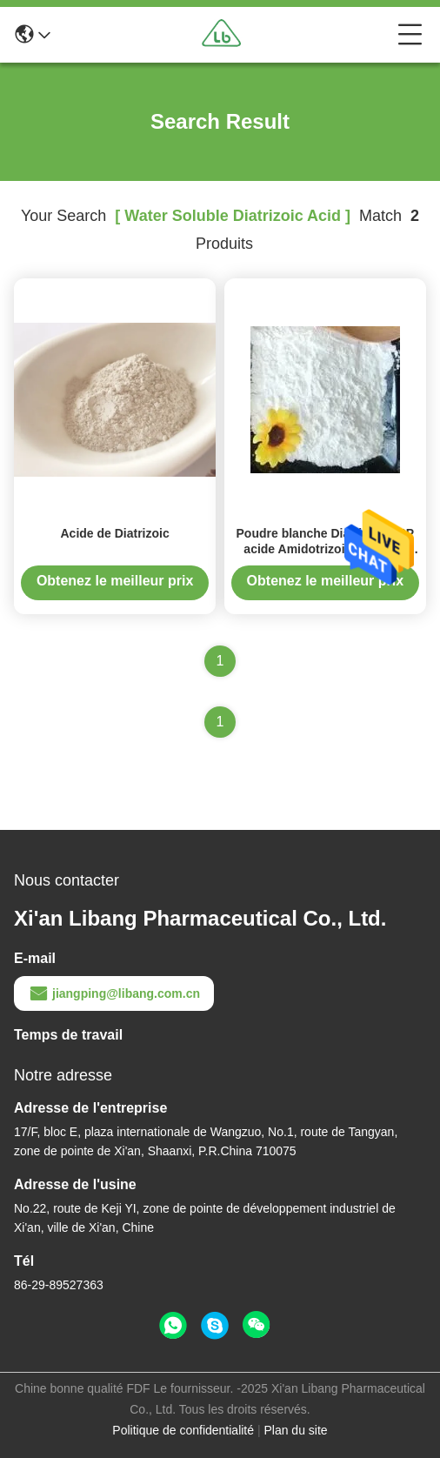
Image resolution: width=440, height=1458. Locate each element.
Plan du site (295, 1430)
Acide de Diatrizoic (114, 533)
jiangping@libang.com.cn (114, 993)
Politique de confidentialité (183, 1430)
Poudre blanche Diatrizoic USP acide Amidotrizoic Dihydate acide (326, 549)
